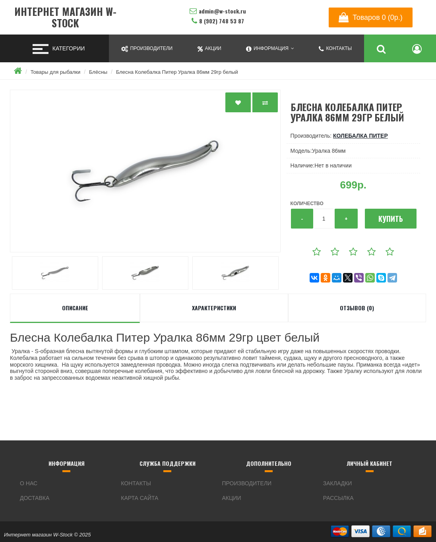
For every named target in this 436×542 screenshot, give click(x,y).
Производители (247, 483)
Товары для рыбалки (56, 72)
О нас (28, 483)
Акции (231, 498)
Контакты (136, 483)
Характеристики (214, 308)
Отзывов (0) (357, 308)
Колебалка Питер (360, 136)
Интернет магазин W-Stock (65, 17)
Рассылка (338, 498)
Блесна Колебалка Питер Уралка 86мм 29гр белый (177, 72)
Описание (75, 308)
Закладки (337, 483)
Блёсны (98, 72)
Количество (307, 203)
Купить (390, 218)
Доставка (34, 498)
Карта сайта (139, 498)
